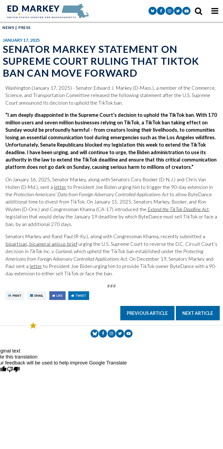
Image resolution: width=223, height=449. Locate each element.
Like (57, 295)
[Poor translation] (13, 370)
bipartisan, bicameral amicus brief (41, 244)
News (8, 27)
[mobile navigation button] (215, 11)
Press (24, 27)
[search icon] (198, 11)
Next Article (197, 313)
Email (36, 295)
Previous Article (147, 313)
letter (60, 187)
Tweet (78, 295)
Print (14, 295)
